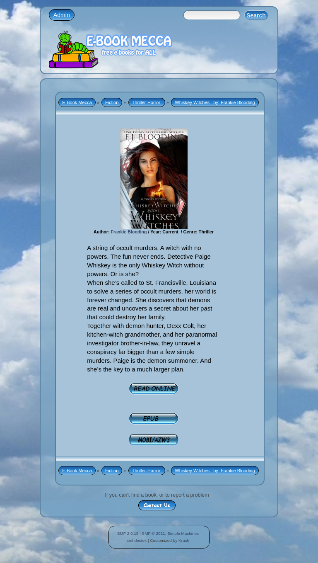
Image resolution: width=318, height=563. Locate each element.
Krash (183, 540)
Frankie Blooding (128, 231)
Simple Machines (183, 533)
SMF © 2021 (153, 533)
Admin (61, 15)
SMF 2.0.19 (128, 533)
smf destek (137, 540)
